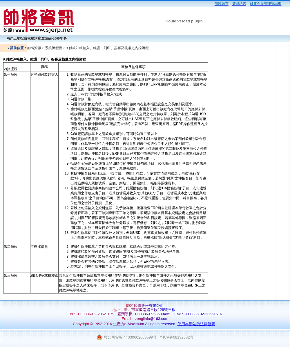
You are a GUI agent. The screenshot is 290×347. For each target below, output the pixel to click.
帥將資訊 (34, 48)
